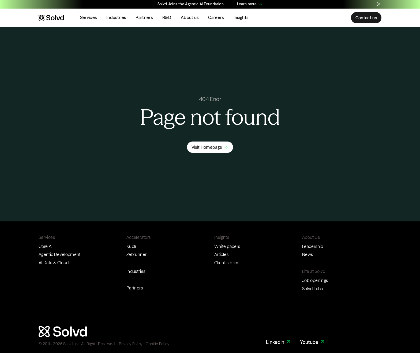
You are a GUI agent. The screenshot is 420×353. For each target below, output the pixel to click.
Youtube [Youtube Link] (312, 342)
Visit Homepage (207, 147)
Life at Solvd (313, 271)
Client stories (226, 262)
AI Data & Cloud (54, 262)
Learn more (247, 4)
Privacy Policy (130, 343)
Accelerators (138, 237)
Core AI (46, 246)
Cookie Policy (157, 343)
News (307, 254)
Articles (221, 254)
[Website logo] (51, 18)
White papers (227, 246)
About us (190, 17)
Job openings (315, 280)
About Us (311, 237)
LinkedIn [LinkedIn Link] (278, 342)
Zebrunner (136, 254)
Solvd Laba (312, 288)
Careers (216, 17)
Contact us (366, 17)
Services (88, 17)
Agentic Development (60, 254)
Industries (116, 17)
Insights (241, 17)
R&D (166, 17)
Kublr (131, 246)
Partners (144, 17)
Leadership (312, 246)
